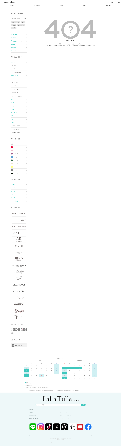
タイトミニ (14, 65)
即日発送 (14, 25)
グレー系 (15, 170)
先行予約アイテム (15, 22)
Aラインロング (15, 85)
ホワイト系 (15, 144)
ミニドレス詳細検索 (16, 72)
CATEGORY (37, 5)
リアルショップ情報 (65, 418)
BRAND (12, 5)
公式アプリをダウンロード (60, 434)
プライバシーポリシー (34, 418)
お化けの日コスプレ (16, 132)
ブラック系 (15, 173)
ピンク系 (15, 150)
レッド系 (15, 147)
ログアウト (63, 409)
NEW (61, 5)
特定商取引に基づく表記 (66, 415)
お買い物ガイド (32, 415)
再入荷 (23, 22)
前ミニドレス (15, 92)
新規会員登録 (64, 412)
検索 (83, 405)
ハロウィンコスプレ (16, 125)
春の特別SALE (21, 25)
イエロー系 (15, 167)
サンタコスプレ (15, 129)
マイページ (31, 409)
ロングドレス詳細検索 (17, 96)
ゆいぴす (14, 28)
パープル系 (15, 153)
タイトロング (15, 82)
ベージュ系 (15, 163)
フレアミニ (14, 69)
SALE (84, 5)
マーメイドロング (16, 89)
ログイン (31, 412)
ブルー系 (15, 157)
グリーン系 (15, 160)
